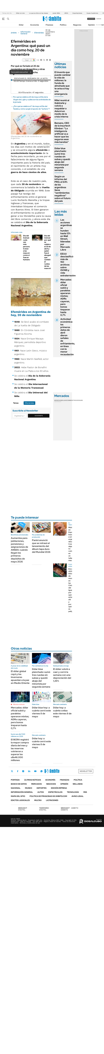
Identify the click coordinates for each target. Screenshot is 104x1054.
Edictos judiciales (20, 800)
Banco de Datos (19, 784)
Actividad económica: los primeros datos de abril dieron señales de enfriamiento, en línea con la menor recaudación (67, 337)
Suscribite (39, 415)
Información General (26, 33)
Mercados (36, 784)
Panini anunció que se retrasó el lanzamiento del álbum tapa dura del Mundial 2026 (41, 546)
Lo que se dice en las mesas (38, 13)
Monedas (57, 400)
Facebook (17, 771)
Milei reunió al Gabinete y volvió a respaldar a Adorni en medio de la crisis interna (61, 108)
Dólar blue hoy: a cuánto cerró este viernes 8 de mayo (41, 712)
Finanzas (49, 25)
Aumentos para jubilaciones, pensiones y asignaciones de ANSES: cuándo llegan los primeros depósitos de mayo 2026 (19, 550)
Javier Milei (56, 13)
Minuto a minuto (19, 704)
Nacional (15, 788)
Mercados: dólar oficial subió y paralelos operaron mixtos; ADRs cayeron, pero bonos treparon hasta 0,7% (66, 297)
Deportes (41, 788)
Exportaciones (77, 13)
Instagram (23, 771)
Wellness (78, 784)
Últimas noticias (32, 780)
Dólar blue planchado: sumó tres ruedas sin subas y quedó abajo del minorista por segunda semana (62, 159)
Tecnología (73, 792)
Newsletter (99, 24)
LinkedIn (29, 771)
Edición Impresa (59, 788)
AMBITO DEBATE (69, 809)
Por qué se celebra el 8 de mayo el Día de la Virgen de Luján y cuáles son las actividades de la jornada (32, 99)
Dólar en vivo (20, 13)
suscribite (91, 18)
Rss (85, 792)
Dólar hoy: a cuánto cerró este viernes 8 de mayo (41, 743)
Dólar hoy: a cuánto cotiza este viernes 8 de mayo (62, 712)
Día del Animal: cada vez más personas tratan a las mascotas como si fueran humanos (27, 248)
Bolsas (64, 400)
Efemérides (39, 33)
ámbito (14, 33)
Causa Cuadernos (92, 13)
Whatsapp (41, 771)
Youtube (35, 771)
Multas (37, 800)
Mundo (28, 788)
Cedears (79, 400)
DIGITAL (23, 809)
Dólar (21, 25)
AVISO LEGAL (78, 796)
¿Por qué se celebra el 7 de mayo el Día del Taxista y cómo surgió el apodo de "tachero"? (31, 107)
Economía (34, 25)
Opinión (91, 25)
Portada (15, 780)
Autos (40, 792)
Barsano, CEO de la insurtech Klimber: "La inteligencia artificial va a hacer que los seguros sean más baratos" (62, 132)
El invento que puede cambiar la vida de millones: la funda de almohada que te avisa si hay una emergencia (62, 83)
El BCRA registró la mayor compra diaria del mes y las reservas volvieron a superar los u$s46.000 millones (20, 750)
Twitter (12, 771)
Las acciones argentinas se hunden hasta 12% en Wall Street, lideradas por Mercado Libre (66, 234)
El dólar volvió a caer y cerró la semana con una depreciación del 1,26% (62, 675)
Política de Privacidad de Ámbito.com (48, 796)
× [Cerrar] (30, 72)
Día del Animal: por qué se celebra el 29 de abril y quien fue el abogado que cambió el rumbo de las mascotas (48, 252)
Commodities (71, 400)
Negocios (77, 25)
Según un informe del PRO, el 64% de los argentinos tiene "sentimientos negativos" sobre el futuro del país (62, 188)
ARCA (66, 13)
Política (63, 25)
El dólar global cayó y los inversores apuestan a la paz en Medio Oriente (20, 677)
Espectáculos (55, 792)
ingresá (98, 18)
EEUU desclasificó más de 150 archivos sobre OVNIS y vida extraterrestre (68, 264)
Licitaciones (52, 800)
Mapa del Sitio (18, 796)
